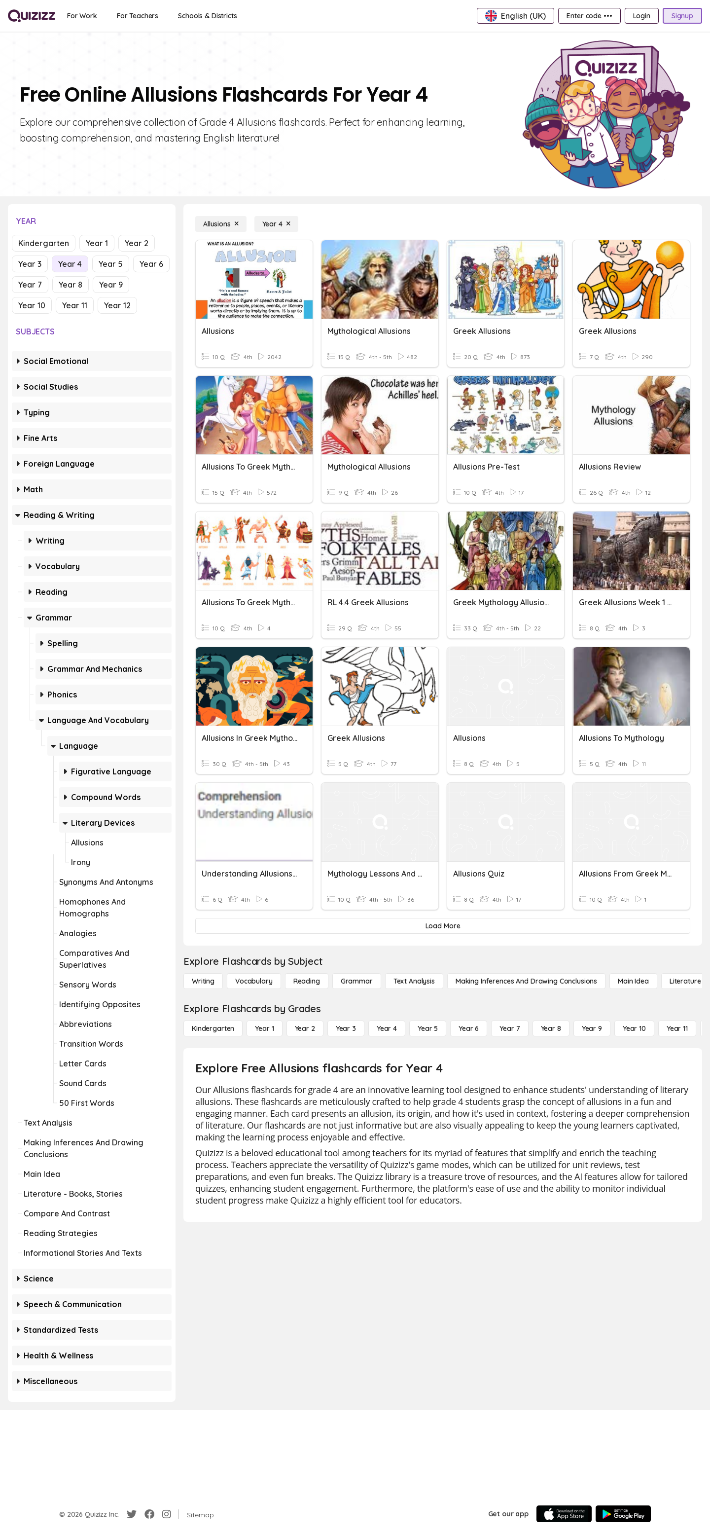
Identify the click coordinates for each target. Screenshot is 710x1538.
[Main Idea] (633, 981)
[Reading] (306, 981)
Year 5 (111, 264)
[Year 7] (509, 1028)
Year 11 (74, 305)
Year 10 (31, 305)
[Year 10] (634, 1028)
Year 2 (136, 243)
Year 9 (111, 285)
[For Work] (82, 16)
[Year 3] (345, 1028)
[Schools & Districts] (207, 16)
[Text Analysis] (414, 981)
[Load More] (442, 926)
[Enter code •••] (589, 16)
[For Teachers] (137, 16)
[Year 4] (276, 224)
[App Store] (564, 1513)
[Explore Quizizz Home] (31, 15)
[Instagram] (166, 1514)
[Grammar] (356, 981)
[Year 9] (591, 1028)
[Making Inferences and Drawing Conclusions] (526, 981)
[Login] (642, 16)
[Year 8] (550, 1028)
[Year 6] (468, 1028)
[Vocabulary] (254, 981)
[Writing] (203, 981)
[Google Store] (623, 1513)
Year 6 (151, 264)
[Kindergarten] (213, 1028)
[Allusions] (221, 224)
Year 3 (29, 264)
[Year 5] (427, 1028)
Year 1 (97, 243)
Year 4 (70, 264)
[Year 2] (304, 1028)
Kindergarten (43, 243)
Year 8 (70, 285)
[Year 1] (264, 1028)
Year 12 (117, 305)
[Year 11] (677, 1028)
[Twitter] (132, 1514)
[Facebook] (149, 1514)
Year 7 (30, 285)
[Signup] (682, 16)
